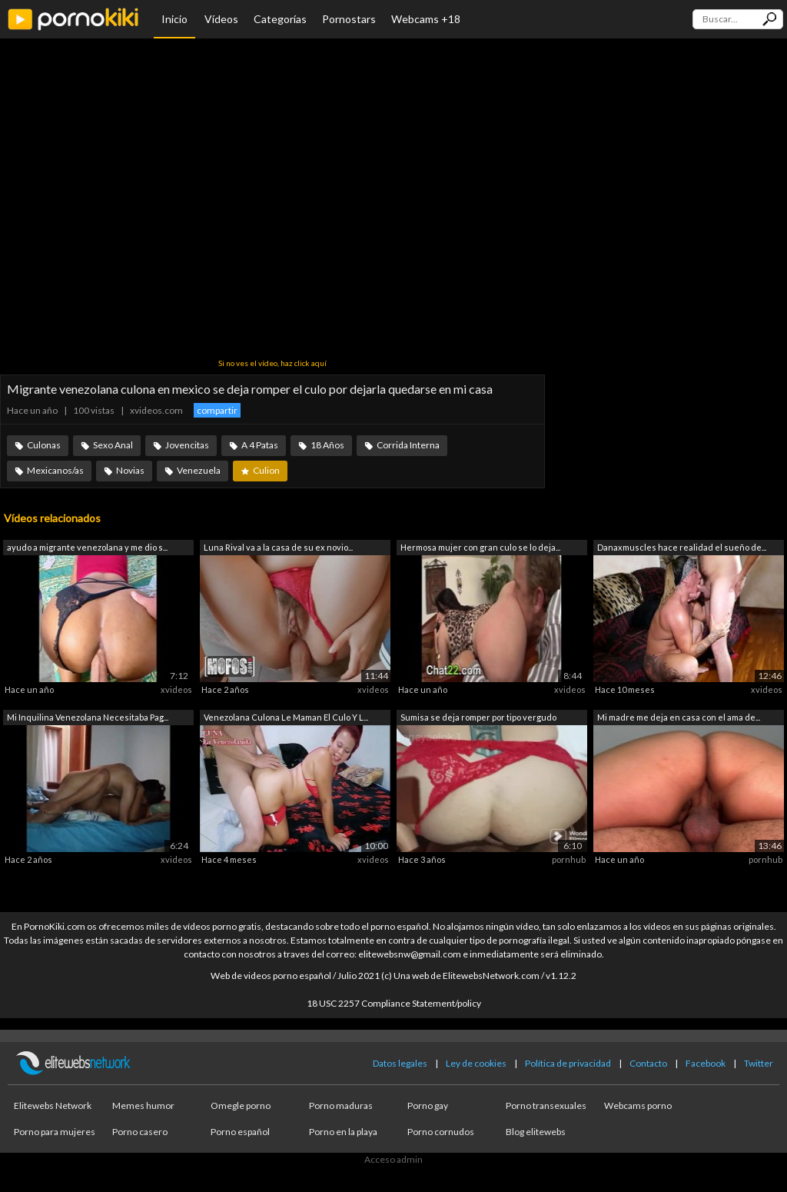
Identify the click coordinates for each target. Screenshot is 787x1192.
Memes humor (143, 1105)
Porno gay (427, 1105)
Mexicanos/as (55, 470)
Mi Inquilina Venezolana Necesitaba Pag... (87, 717)
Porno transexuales (546, 1105)
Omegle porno (241, 1105)
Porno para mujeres (54, 1131)
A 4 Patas (259, 445)
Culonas (44, 445)
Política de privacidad (568, 1063)
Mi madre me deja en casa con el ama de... (678, 717)
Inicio (174, 18)
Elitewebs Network (52, 1105)
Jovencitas (187, 445)
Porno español (240, 1131)
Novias (130, 470)
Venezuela (199, 470)
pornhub (569, 859)
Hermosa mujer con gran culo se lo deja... (480, 547)
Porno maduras (341, 1105)
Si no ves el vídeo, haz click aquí (272, 363)
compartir (217, 410)
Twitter (758, 1063)
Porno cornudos (440, 1131)
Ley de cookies (476, 1063)
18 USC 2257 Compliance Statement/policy (394, 1003)
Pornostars (349, 18)
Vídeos (221, 18)
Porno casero (140, 1131)
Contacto (648, 1063)
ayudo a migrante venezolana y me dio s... (87, 547)
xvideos (176, 689)
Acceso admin (393, 1159)
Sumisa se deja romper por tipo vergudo (478, 717)
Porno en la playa (343, 1131)
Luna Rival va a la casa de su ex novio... (278, 547)
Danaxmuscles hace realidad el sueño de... (681, 547)
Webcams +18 (425, 18)
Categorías (280, 18)
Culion (266, 470)
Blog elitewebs (536, 1131)
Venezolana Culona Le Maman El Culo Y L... (286, 717)
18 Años (327, 445)
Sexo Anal (113, 445)
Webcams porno (638, 1105)
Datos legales (400, 1063)
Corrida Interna (408, 445)
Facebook (706, 1063)
